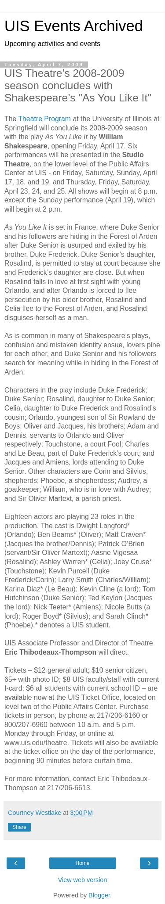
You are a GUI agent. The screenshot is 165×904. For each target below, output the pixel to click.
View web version (82, 879)
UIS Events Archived (73, 26)
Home (82, 863)
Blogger (99, 895)
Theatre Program (44, 118)
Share (19, 827)
